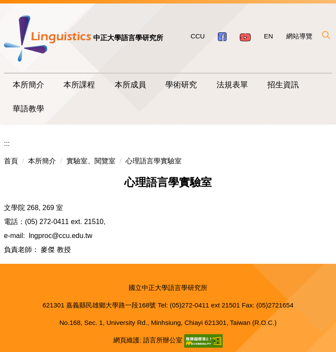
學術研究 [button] (181, 84)
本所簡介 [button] (28, 84)
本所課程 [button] (79, 84)
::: (7, 143)
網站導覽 (299, 36)
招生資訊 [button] (283, 84)
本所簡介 (42, 161)
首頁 (11, 161)
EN (268, 36)
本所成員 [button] (130, 84)
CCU (198, 36)
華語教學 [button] (28, 108)
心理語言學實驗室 (154, 161)
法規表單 (232, 84)
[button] (325, 34)
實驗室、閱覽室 (91, 161)
